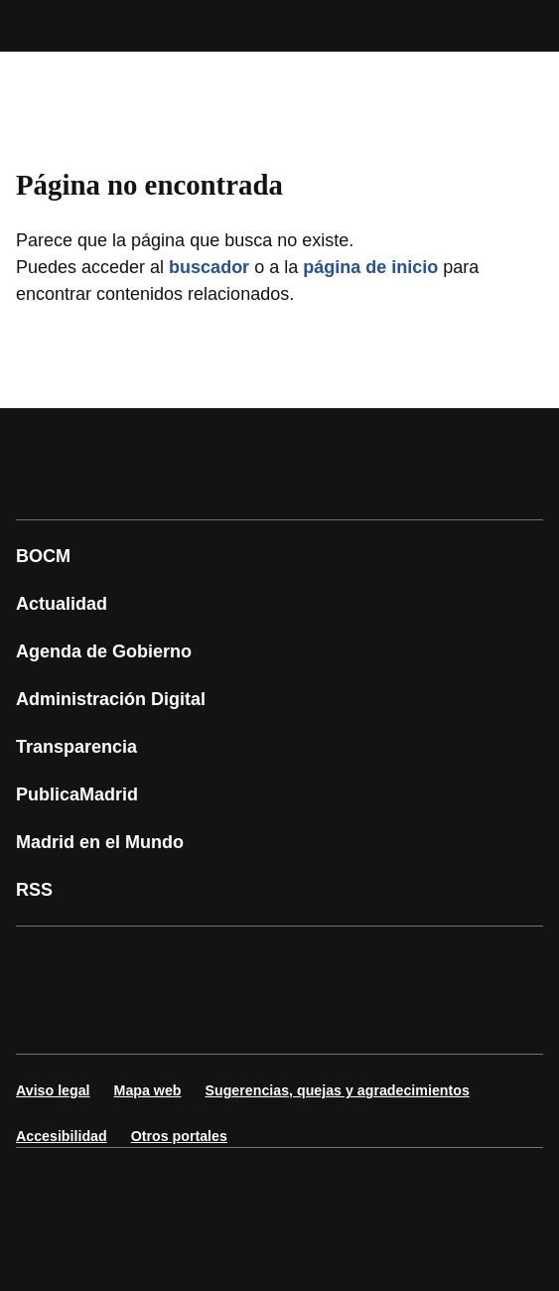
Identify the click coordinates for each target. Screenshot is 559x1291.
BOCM (43, 556)
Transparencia (76, 747)
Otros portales (179, 1136)
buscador (209, 267)
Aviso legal (53, 1090)
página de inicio (370, 267)
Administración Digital (111, 699)
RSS (34, 890)
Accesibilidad (61, 1136)
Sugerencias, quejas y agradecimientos (338, 1090)
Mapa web (148, 1090)
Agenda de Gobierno (104, 651)
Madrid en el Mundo (100, 842)
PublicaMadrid (77, 794)
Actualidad (61, 604)
